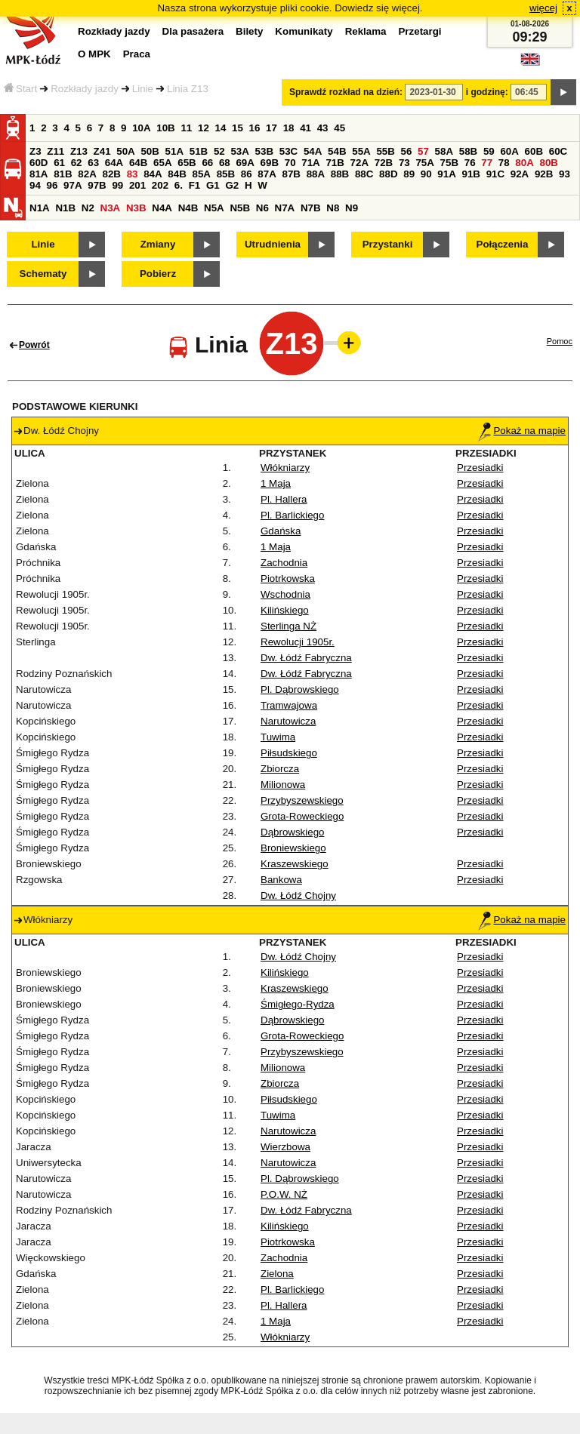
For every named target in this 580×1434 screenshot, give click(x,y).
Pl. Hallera (284, 499)
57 (423, 151)
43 (323, 128)
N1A (39, 208)
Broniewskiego (293, 848)
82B (111, 174)
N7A (285, 208)
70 (290, 162)
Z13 (79, 151)
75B (449, 162)
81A (38, 174)
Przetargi (419, 31)
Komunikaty (303, 31)
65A (162, 162)
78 (504, 162)
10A (141, 128)
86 (246, 174)
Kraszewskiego (295, 863)
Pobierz (158, 273)
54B (337, 151)
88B (340, 174)
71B (334, 162)
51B (199, 151)
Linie (142, 88)
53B (264, 151)
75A (424, 162)
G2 (232, 185)
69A (245, 162)
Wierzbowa (285, 1146)
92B (544, 174)
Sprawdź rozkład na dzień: (346, 92)
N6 (262, 208)
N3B (136, 208)
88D (388, 174)
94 (35, 185)
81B (63, 174)
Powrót (34, 345)
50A (125, 151)
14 (221, 128)
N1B (65, 208)
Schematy (43, 273)
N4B (188, 208)
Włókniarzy (285, 467)
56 (406, 151)
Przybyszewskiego (302, 800)
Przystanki (387, 244)
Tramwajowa (289, 705)
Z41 (102, 151)
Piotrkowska (288, 578)
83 (132, 174)
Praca (136, 54)
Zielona (277, 1273)
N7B (311, 208)
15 (237, 128)
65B (186, 162)
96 (52, 185)
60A (509, 151)
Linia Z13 (187, 88)
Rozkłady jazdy (85, 88)
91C (495, 174)
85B (226, 174)
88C (364, 174)
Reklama (366, 31)
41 (305, 128)
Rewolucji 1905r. (298, 642)
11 (186, 128)
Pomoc (559, 341)
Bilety (249, 31)
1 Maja (276, 483)
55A (361, 151)
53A (239, 151)
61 (59, 162)
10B (165, 128)
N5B (240, 208)
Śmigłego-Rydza (298, 1004)
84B (177, 174)
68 (224, 162)
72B (384, 162)
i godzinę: (487, 92)
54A (313, 151)
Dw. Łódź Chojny (298, 895)
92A (520, 174)
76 (470, 162)
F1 (195, 185)
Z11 (55, 151)
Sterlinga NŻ (288, 626)
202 (160, 185)
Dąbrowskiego (292, 832)
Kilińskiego (285, 610)
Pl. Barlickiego (292, 515)
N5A (214, 208)
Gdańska (281, 531)
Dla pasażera (193, 31)
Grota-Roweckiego (302, 816)
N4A (162, 208)
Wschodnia (285, 594)
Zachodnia (284, 562)
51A (174, 151)
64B (138, 162)
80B (549, 162)
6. (178, 185)
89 (409, 174)
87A (267, 174)
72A (359, 162)
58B (468, 151)
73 (404, 162)
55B (385, 151)
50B (149, 151)
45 (339, 128)
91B (470, 174)
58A (444, 151)
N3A (110, 208)
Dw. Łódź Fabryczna (306, 657)
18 (289, 128)
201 (137, 185)
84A (152, 174)
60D (38, 162)
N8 (332, 208)
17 (271, 128)
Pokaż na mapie (522, 430)
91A (446, 174)
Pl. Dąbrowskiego (300, 689)
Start (20, 88)
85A (201, 174)
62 (76, 162)
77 (486, 162)
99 (117, 185)
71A (310, 162)
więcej (543, 8)
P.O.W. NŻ (284, 1194)
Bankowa (281, 879)
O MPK (94, 54)
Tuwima (278, 737)
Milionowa (283, 784)
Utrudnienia (273, 244)
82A (87, 174)
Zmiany (158, 244)
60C (558, 151)
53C (288, 151)
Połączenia (503, 244)
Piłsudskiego (289, 753)
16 (255, 128)
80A (524, 162)
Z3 (35, 151)
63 (93, 162)
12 (203, 128)
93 (564, 174)
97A (72, 185)
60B (534, 151)
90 (426, 174)
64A (114, 162)
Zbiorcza (280, 768)
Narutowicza (288, 721)
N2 (88, 208)
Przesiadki (480, 467)
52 (219, 151)
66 (207, 162)
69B (270, 162)
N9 (351, 208)
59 (489, 151)
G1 (213, 185)
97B (97, 185)
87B (291, 174)
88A (316, 174)
